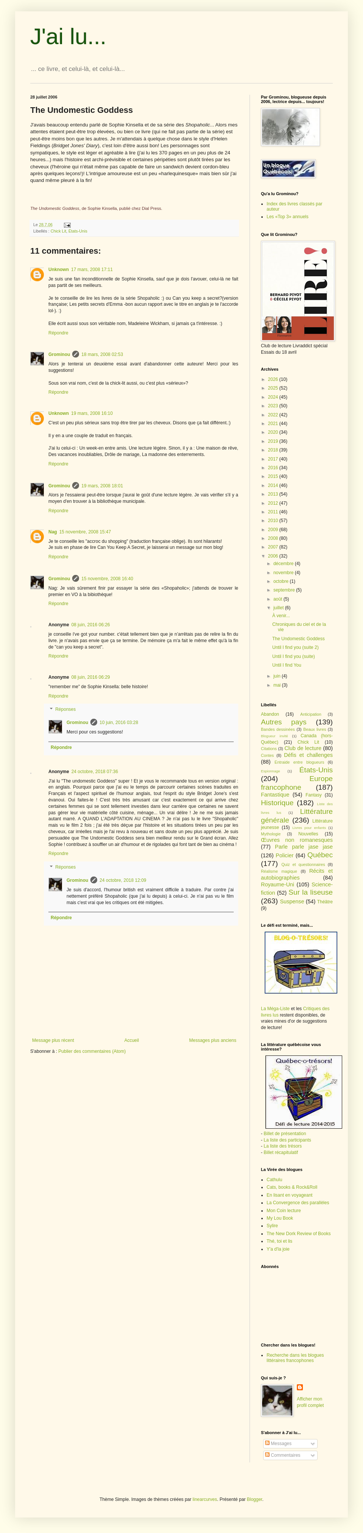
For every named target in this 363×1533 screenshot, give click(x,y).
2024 (273, 397)
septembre (284, 590)
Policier (284, 855)
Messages (278, 1443)
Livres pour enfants (309, 828)
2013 (273, 494)
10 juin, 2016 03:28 (118, 722)
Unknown (58, 269)
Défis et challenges (308, 755)
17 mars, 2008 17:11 (92, 269)
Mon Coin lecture (284, 1210)
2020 (273, 432)
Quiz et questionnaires (303, 864)
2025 (273, 388)
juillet (279, 607)
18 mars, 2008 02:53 (102, 354)
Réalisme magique (279, 871)
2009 (273, 529)
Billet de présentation (285, 1133)
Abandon (270, 714)
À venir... (281, 615)
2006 (273, 556)
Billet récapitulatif (281, 1152)
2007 (273, 547)
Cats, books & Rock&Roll (292, 1187)
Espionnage (270, 771)
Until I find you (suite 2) (295, 647)
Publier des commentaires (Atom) (92, 1051)
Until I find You (286, 665)
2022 (273, 415)
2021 (273, 423)
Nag (52, 532)
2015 (273, 476)
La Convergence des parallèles (298, 1202)
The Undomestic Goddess (298, 638)
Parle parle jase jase (304, 847)
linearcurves (204, 1499)
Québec (320, 855)
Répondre (58, 333)
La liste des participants (287, 1140)
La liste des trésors (283, 1146)
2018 (273, 450)
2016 (273, 467)
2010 (273, 520)
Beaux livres (314, 729)
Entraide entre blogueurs (299, 762)
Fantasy (314, 795)
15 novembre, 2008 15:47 (85, 532)
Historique (277, 803)
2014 (273, 485)
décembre (284, 563)
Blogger (254, 1499)
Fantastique (275, 795)
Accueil (131, 1040)
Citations (269, 748)
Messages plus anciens (212, 1040)
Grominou (59, 354)
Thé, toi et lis (279, 1241)
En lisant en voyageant (289, 1195)
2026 (273, 379)
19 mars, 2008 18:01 (102, 485)
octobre (281, 581)
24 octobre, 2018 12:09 (122, 880)
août (278, 599)
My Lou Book (280, 1218)
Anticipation (310, 714)
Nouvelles (308, 834)
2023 (273, 405)
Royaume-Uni (277, 884)
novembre (284, 572)
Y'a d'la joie (278, 1249)
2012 (273, 503)
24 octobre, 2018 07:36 (94, 771)
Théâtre (325, 901)
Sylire (272, 1225)
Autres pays (284, 722)
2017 (273, 459)
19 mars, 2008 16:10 (92, 413)
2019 (273, 441)
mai (277, 685)
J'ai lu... (68, 36)
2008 (273, 538)
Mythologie (271, 834)
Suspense (292, 901)
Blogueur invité (274, 736)
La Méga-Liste (275, 1008)
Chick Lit (58, 231)
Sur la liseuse (311, 892)
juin (277, 676)
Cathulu (274, 1179)
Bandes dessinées (278, 729)
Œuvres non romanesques (297, 840)
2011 (273, 512)
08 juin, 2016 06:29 (90, 677)
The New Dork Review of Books (298, 1233)
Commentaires (282, 1455)
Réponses (65, 709)
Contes (267, 755)
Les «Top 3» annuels (288, 216)
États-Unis (77, 231)
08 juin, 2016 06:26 (90, 624)
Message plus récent (53, 1040)
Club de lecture (302, 748)
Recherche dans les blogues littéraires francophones (295, 1358)
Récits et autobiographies (297, 874)
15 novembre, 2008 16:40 (107, 578)
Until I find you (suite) (293, 656)
